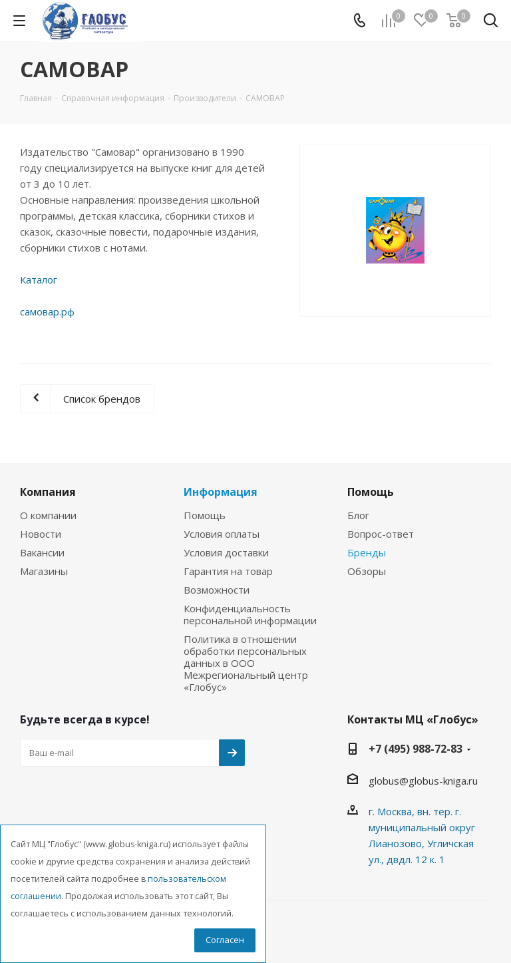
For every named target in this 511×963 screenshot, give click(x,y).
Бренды (366, 552)
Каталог (38, 279)
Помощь (205, 515)
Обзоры (366, 571)
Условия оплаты (221, 533)
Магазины (44, 571)
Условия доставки (226, 552)
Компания (48, 491)
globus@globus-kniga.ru (423, 780)
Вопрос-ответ (380, 533)
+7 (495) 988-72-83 (415, 748)
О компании (48, 515)
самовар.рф (47, 311)
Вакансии (42, 552)
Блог (358, 515)
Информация (220, 491)
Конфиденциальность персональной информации (250, 614)
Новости (40, 533)
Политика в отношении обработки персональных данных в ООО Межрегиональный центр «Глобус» (246, 662)
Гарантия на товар (228, 571)
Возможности (217, 589)
